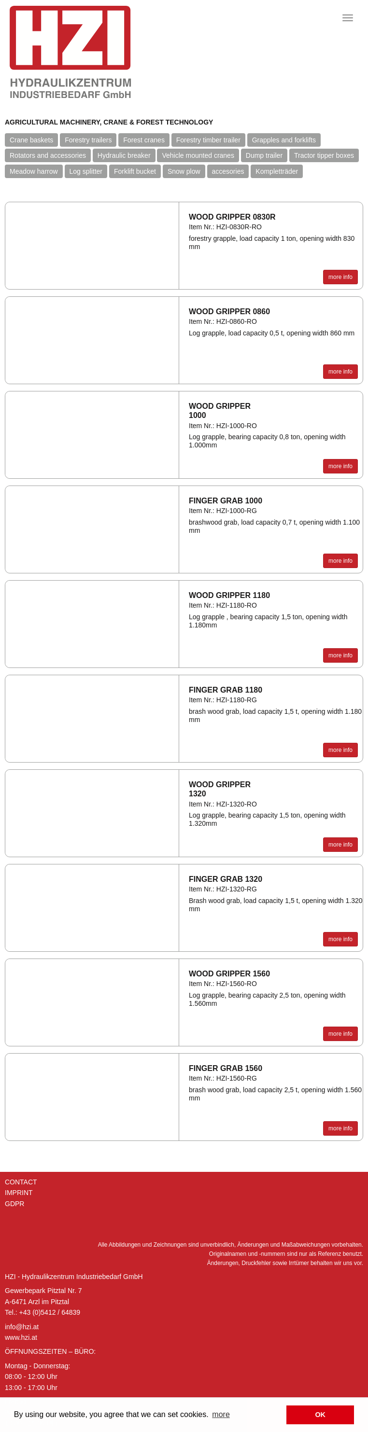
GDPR (14, 1204)
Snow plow (184, 171)
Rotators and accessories (48, 155)
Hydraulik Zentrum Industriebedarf (99, 52)
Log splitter (86, 171)
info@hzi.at (22, 1327)
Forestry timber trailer (208, 140)
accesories (228, 171)
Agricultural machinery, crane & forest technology (109, 122)
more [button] (220, 1414)
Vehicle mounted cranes (198, 155)
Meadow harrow (34, 171)
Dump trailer (264, 155)
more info (340, 277)
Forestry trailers (88, 140)
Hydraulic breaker (124, 155)
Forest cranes (144, 140)
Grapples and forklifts (284, 140)
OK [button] (320, 1414)
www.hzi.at (21, 1337)
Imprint (19, 1192)
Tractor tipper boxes (324, 155)
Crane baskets (31, 140)
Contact (21, 1182)
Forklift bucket (135, 171)
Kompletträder (276, 171)
